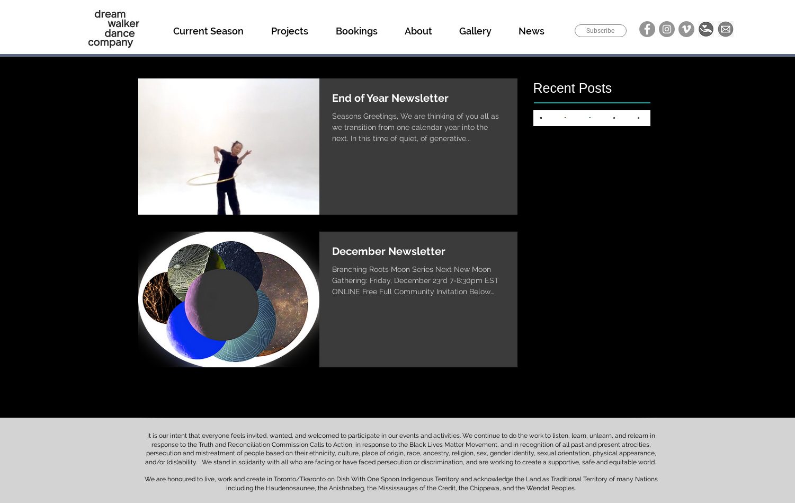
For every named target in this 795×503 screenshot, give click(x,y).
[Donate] (706, 29)
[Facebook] (647, 29)
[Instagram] (667, 29)
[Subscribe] (601, 30)
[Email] (726, 29)
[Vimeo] (686, 29)
